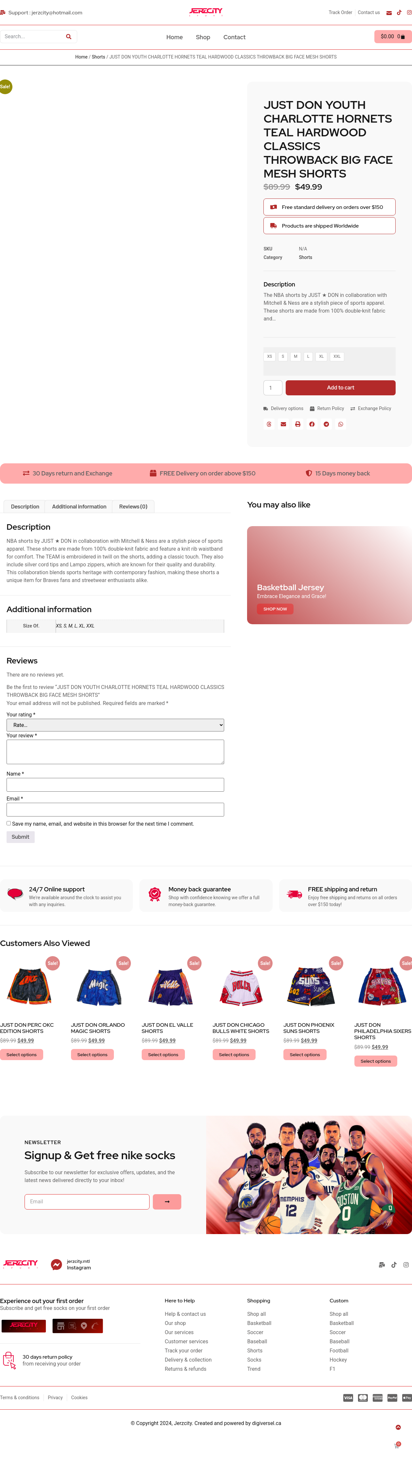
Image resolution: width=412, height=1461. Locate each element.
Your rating (21, 715)
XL (81, 626)
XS (59, 626)
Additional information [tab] (79, 506)
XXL (90, 626)
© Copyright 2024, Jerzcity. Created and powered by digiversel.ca (206, 1423)
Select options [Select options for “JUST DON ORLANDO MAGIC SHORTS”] (93, 1054)
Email (15, 799)
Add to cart (340, 387)
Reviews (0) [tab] (133, 506)
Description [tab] (25, 506)
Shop (203, 37)
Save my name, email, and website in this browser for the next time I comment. (103, 824)
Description (279, 284)
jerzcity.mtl (78, 1261)
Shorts (98, 57)
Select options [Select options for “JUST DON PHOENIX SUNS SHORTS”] (305, 1054)
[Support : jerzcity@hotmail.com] (42, 12)
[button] (269, 424)
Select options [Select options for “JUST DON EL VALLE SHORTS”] (163, 1054)
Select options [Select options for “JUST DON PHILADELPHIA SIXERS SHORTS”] (376, 1061)
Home (174, 37)
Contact (235, 37)
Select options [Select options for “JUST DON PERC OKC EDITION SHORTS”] (22, 1054)
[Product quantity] (272, 387)
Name (15, 774)
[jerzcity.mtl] (56, 1264)
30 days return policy (47, 1356)
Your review (22, 735)
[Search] (69, 36)
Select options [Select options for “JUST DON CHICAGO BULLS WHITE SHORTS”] (234, 1054)
